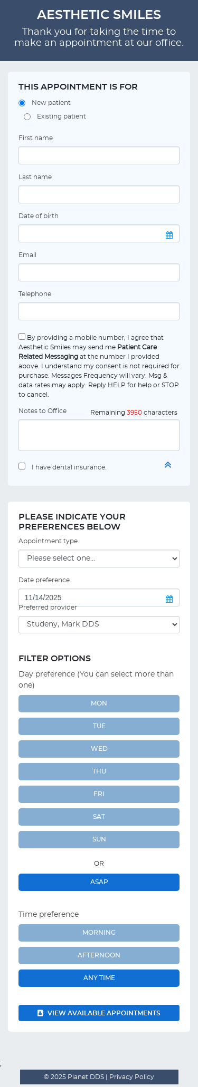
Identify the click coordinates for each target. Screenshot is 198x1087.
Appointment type (48, 541)
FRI (99, 794)
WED (99, 749)
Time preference (48, 914)
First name (35, 138)
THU (99, 771)
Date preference (44, 580)
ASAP (99, 882)
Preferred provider (47, 607)
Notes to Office (42, 411)
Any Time (99, 978)
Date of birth (38, 216)
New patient (51, 103)
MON (99, 703)
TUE (99, 726)
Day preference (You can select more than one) (96, 680)
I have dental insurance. (69, 467)
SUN (99, 839)
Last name (35, 177)
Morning (99, 932)
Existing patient (61, 116)
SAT (99, 817)
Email (27, 255)
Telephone (34, 294)
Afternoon (99, 955)
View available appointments (99, 1013)
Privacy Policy (131, 1077)
